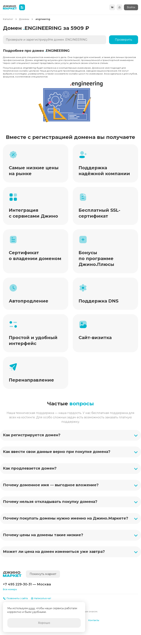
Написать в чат (41, 598)
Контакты (93, 620)
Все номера (10, 589)
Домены (24, 19)
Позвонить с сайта (15, 598)
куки (32, 608)
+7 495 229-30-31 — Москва (27, 584)
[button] (70, 435)
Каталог (8, 19)
